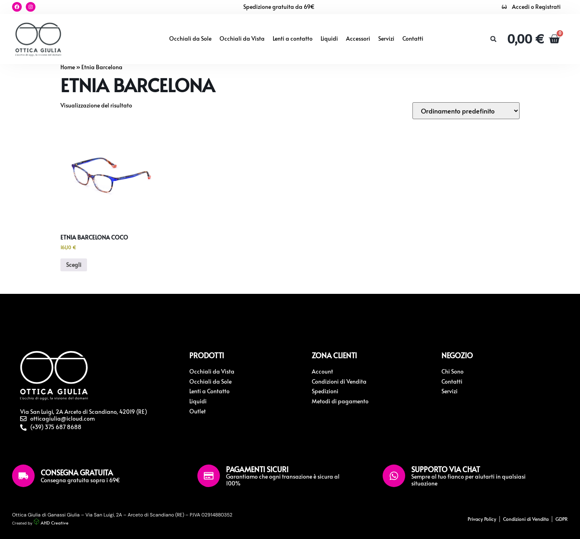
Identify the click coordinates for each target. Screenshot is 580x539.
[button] (493, 39)
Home (67, 67)
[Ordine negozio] (466, 110)
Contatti (412, 38)
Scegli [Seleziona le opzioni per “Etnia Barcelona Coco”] (73, 264)
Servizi (386, 38)
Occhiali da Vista (242, 38)
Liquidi (329, 38)
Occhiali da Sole (190, 38)
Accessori (358, 38)
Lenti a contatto (293, 38)
